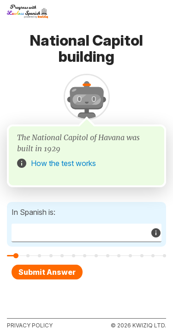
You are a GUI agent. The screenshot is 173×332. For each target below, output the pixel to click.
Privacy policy (30, 325)
